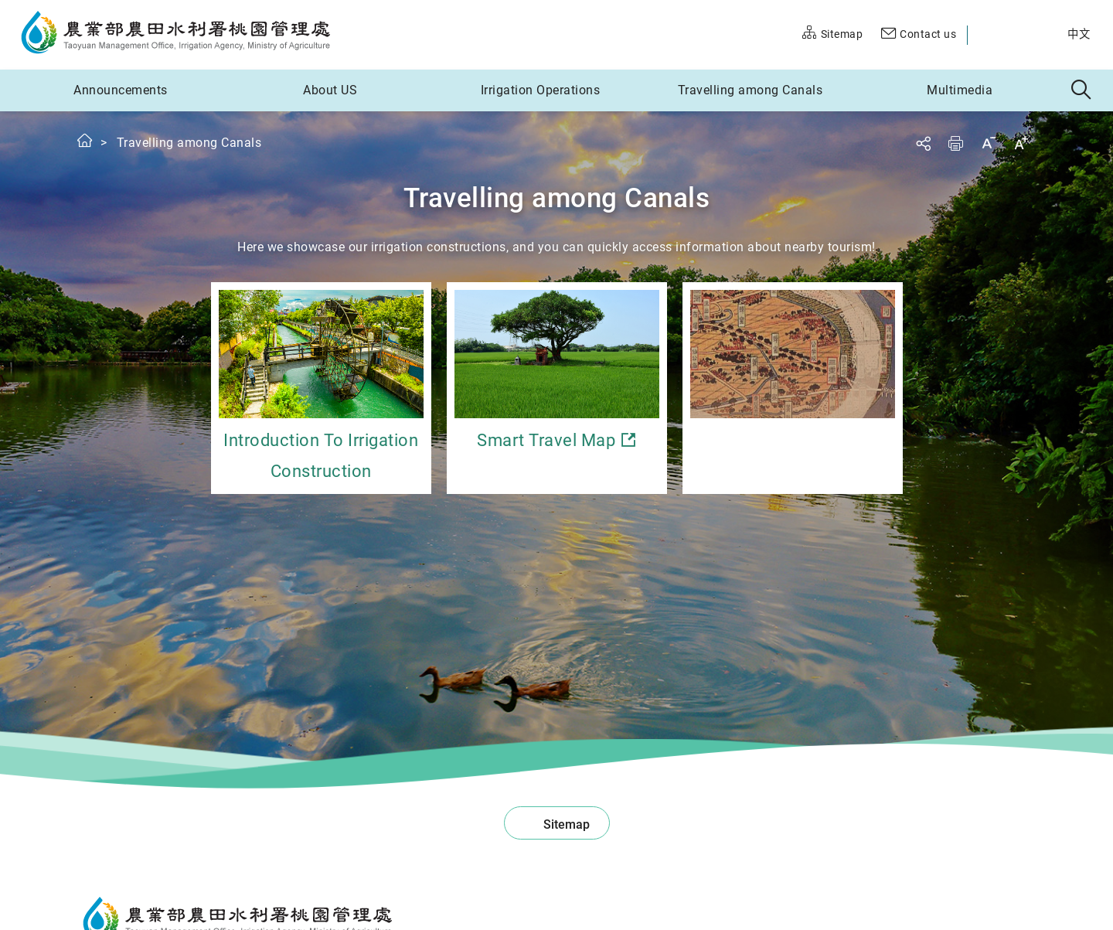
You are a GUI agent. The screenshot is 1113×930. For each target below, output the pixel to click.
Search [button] (1081, 90)
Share (923, 143)
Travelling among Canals (750, 90)
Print (955, 143)
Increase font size (1021, 143)
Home (85, 140)
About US (330, 90)
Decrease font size (988, 143)
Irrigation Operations (541, 90)
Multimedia (959, 90)
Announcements (120, 90)
